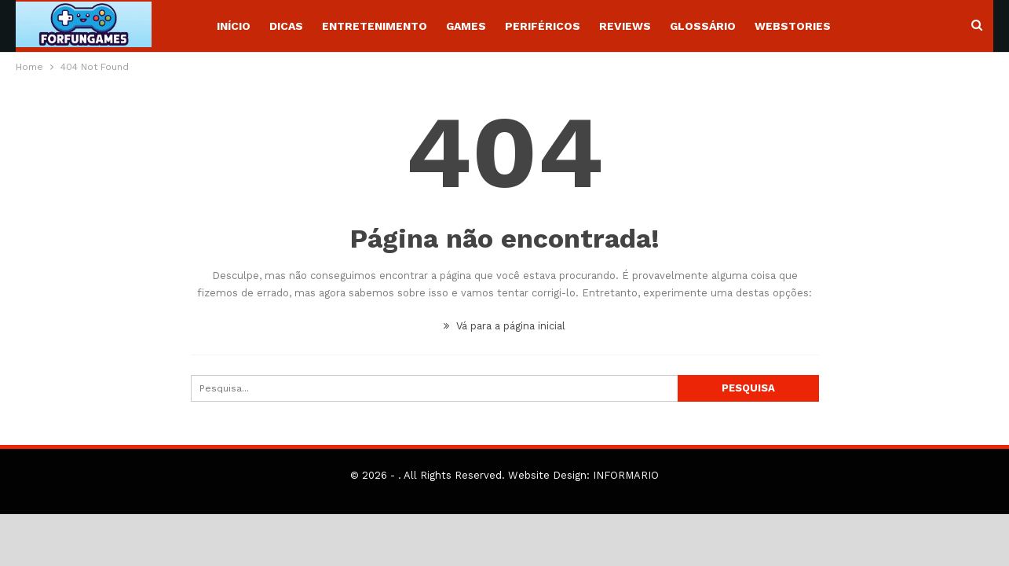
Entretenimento (374, 26)
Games (466, 26)
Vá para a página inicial (504, 326)
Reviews (625, 26)
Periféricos (542, 26)
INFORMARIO (626, 475)
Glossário (703, 26)
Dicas (286, 26)
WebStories (793, 26)
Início (233, 26)
